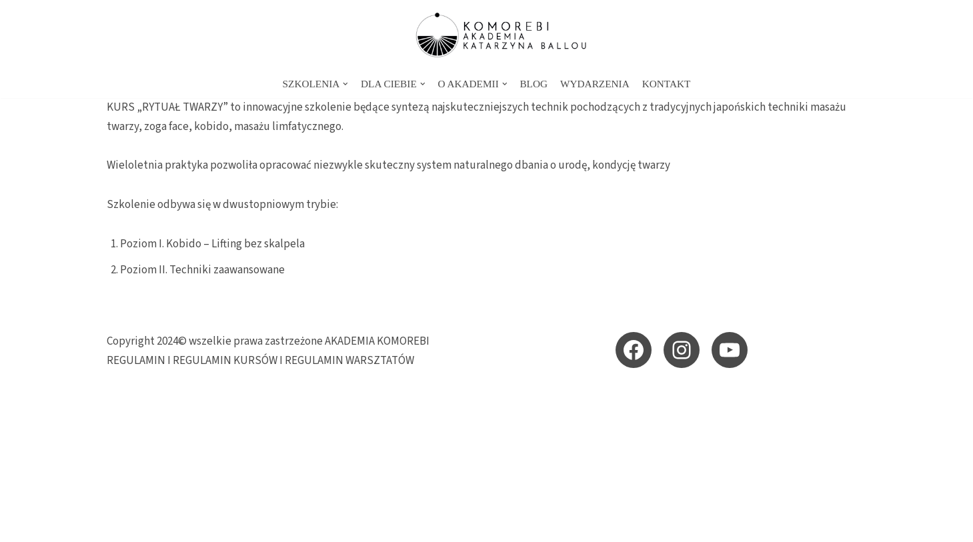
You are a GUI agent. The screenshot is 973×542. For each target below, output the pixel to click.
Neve (119, 524)
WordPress (224, 524)
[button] (345, 84)
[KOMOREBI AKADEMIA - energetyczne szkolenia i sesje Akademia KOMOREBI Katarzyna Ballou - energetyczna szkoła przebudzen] (487, 35)
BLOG (534, 83)
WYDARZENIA (595, 83)
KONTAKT (666, 83)
